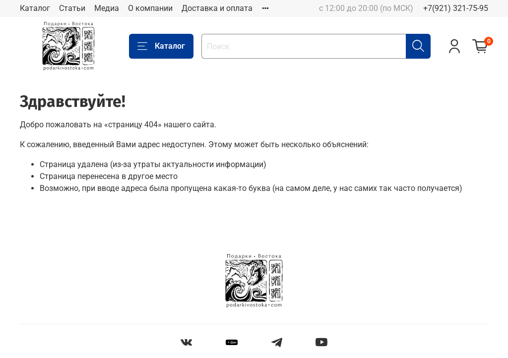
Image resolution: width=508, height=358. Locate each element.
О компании (150, 8)
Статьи (72, 8)
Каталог (35, 8)
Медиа (106, 8)
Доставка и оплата (217, 8)
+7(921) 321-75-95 (455, 8)
